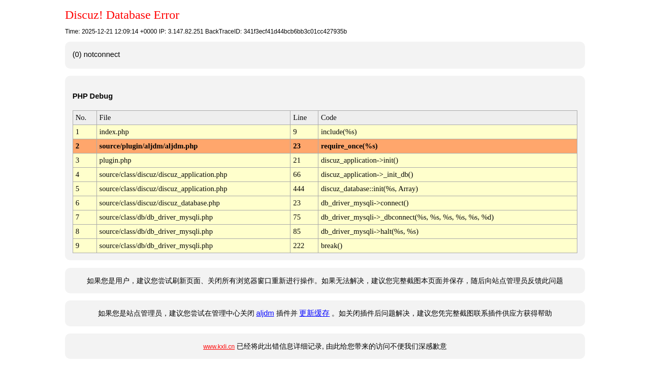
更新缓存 (314, 313)
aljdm (265, 313)
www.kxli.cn (219, 346)
